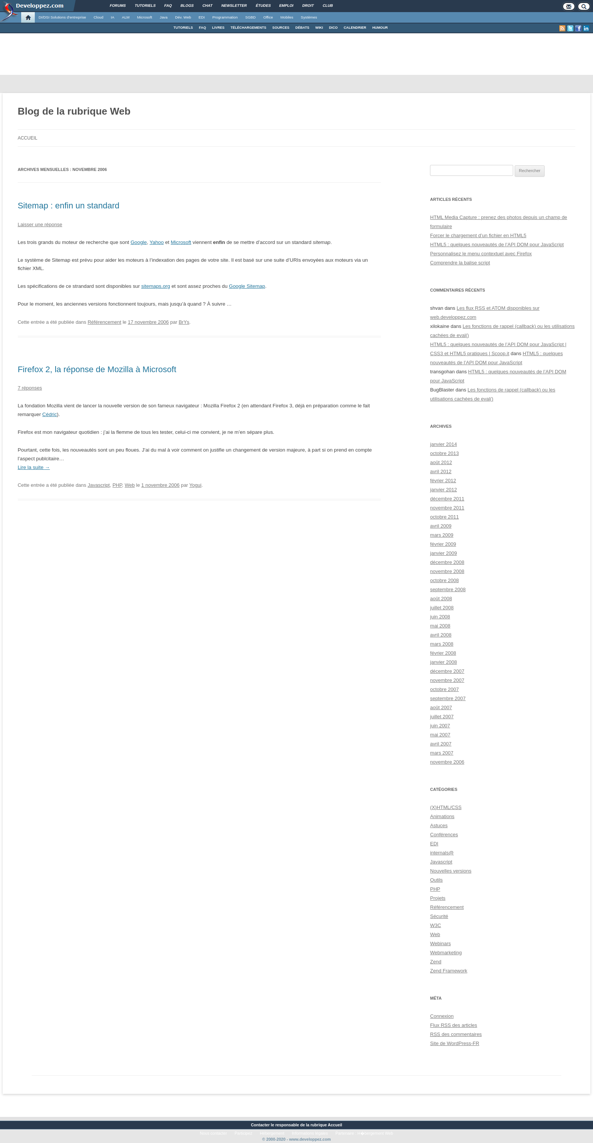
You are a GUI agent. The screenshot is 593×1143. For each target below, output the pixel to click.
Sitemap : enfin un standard (69, 205)
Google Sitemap (247, 286)
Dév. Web (183, 17)
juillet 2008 (441, 607)
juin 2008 (440, 617)
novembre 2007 (447, 680)
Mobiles (287, 17)
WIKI (319, 28)
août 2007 (441, 707)
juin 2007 (440, 725)
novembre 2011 (447, 508)
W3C (435, 925)
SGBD (250, 17)
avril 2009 (440, 526)
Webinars (440, 943)
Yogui (195, 485)
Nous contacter (213, 1133)
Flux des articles (453, 1025)
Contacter (260, 1125)
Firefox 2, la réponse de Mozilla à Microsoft (97, 369)
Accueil (27, 138)
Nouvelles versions (450, 871)
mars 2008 (441, 644)
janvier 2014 (443, 444)
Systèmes (309, 17)
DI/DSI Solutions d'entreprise (62, 17)
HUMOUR (380, 28)
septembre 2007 (448, 698)
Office (268, 17)
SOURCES (280, 28)
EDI (202, 17)
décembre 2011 (447, 499)
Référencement (104, 322)
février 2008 (443, 653)
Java (164, 17)
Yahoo (156, 242)
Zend (435, 961)
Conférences (444, 834)
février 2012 (443, 480)
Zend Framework (448, 971)
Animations (442, 816)
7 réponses (30, 388)
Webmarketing (446, 952)
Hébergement (272, 1133)
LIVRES (218, 28)
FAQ (202, 28)
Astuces (438, 825)
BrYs (184, 322)
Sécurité (439, 916)
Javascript (99, 485)
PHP (117, 485)
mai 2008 (440, 626)
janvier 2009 (443, 553)
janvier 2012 (443, 489)
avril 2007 (440, 744)
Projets (437, 898)
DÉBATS (302, 28)
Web (130, 485)
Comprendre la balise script (460, 263)
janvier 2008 (443, 662)
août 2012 (441, 462)
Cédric (49, 414)
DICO (333, 28)
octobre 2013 (444, 453)
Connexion (441, 1016)
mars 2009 (441, 535)
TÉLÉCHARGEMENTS (248, 28)
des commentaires (456, 1034)
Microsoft (144, 17)
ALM (125, 17)
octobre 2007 (444, 689)
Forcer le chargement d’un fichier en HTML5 (478, 235)
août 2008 (441, 598)
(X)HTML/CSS (445, 807)
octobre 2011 (444, 517)
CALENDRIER (355, 28)
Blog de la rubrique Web (74, 111)
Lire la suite (34, 467)
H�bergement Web (375, 1133)
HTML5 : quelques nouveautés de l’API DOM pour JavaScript (497, 244)
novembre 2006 (447, 762)
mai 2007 (440, 735)
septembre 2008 (448, 589)
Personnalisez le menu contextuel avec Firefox (481, 253)
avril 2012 (440, 471)
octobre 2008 (444, 580)
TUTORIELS (183, 28)
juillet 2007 (441, 716)
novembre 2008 (447, 571)
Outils (436, 880)
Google (138, 242)
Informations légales (310, 1133)
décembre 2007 (447, 671)
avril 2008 (440, 635)
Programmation (225, 17)
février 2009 (443, 544)
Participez (243, 1133)
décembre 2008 (447, 562)
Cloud (98, 17)
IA (112, 17)
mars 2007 (441, 753)
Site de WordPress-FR (454, 1043)
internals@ (441, 853)
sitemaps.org (155, 286)
